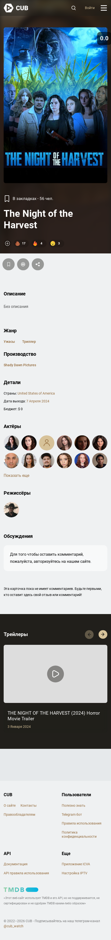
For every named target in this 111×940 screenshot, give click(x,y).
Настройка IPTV (74, 873)
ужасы (9, 342)
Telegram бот (72, 814)
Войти (90, 8)
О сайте (10, 805)
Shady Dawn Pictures (20, 365)
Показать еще (16, 475)
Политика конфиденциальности (79, 834)
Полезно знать (73, 805)
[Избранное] (8, 264)
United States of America (36, 393)
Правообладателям (19, 814)
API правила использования (26, 873)
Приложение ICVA (76, 864)
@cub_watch (13, 926)
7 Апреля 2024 (37, 401)
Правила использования (81, 823)
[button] (103, 634)
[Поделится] (38, 264)
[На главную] (16, 8)
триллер (29, 342)
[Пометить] (23, 264)
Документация (16, 864)
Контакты (28, 805)
